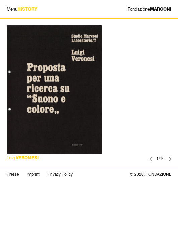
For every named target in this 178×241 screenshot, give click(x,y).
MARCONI (149, 9)
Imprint (33, 174)
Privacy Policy (60, 174)
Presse (13, 174)
